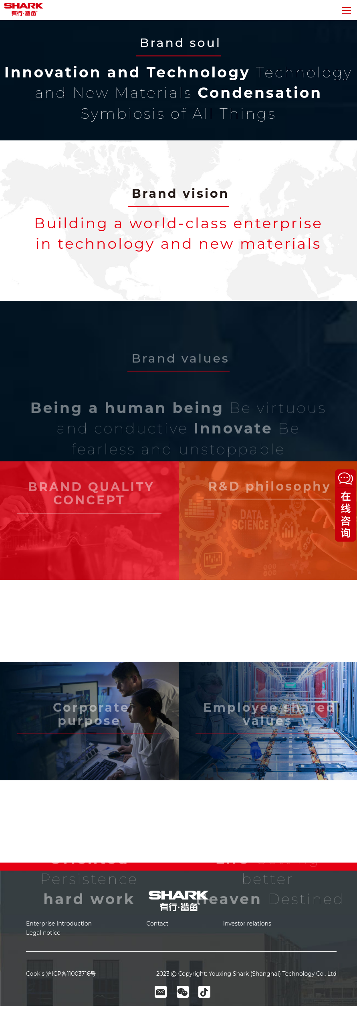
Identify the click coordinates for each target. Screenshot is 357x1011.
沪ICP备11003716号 (71, 973)
